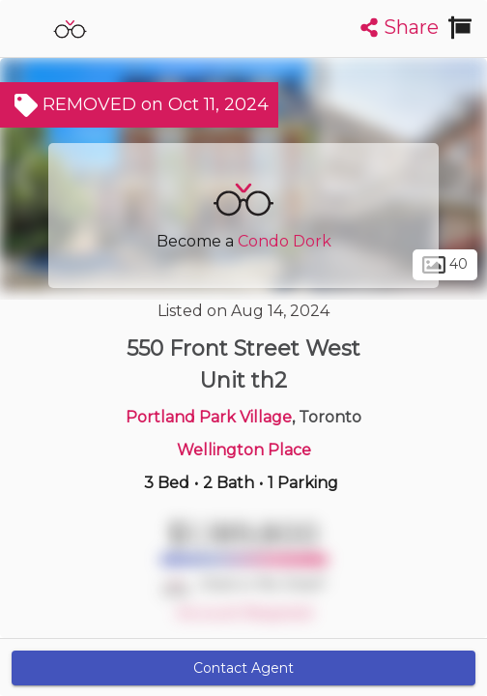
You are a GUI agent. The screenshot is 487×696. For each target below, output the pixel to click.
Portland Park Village (209, 417)
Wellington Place (244, 450)
